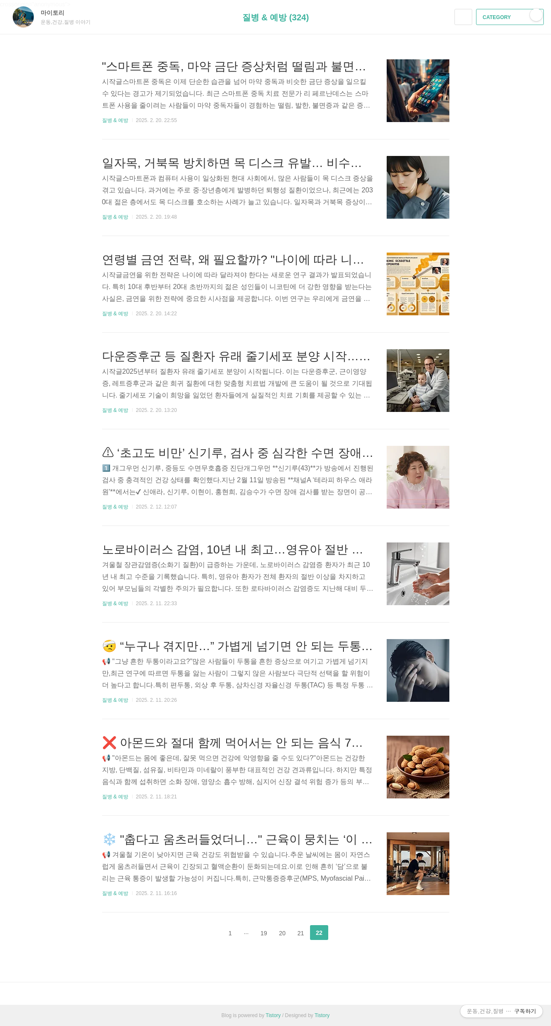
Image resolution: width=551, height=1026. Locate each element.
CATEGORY (511, 17)
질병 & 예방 (115, 120)
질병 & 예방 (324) (275, 17)
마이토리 (57, 12)
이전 (209, 933)
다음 (342, 933)
